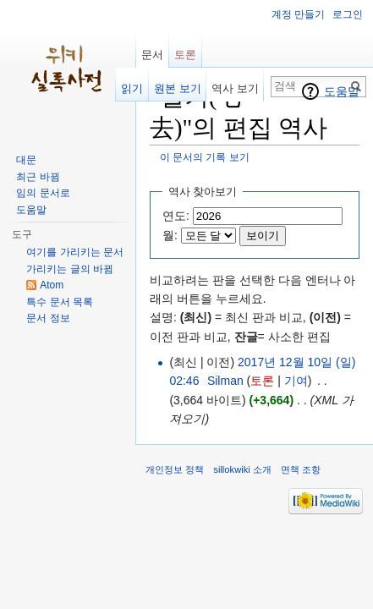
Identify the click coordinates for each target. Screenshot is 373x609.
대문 (26, 160)
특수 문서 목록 (59, 302)
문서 (152, 54)
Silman (225, 380)
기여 (296, 380)
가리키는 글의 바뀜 (69, 269)
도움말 (341, 91)
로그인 (347, 14)
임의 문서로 (42, 193)
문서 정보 (47, 318)
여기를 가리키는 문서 (74, 252)
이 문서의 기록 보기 (205, 156)
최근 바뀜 (37, 177)
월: (170, 235)
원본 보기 (177, 88)
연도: (175, 215)
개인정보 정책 (174, 469)
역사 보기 (235, 88)
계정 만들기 (298, 14)
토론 (262, 380)
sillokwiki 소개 (242, 469)
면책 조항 (301, 469)
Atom (51, 285)
